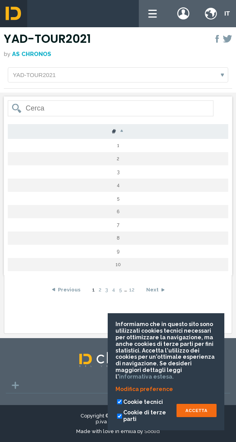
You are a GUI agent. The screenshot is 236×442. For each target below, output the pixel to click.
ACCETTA (196, 410)
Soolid (152, 431)
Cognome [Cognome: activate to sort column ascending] (78, 131)
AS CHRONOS (31, 54)
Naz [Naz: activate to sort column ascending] (149, 131)
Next (152, 290)
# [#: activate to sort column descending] (18, 131)
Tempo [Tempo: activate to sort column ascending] (209, 131)
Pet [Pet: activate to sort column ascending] (42, 131)
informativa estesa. (146, 377)
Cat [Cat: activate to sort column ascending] (176, 131)
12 (132, 290)
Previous (69, 290)
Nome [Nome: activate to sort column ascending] (118, 131)
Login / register (183, 13)
